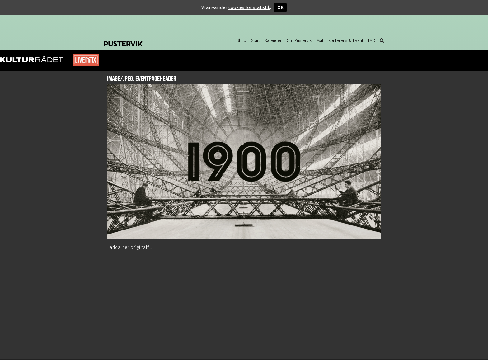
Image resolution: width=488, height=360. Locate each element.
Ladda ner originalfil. (129, 247)
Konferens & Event (345, 40)
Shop (241, 40)
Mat (320, 40)
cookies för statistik (249, 7)
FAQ (371, 40)
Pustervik (154, 38)
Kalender (273, 40)
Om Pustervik (299, 40)
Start (255, 40)
